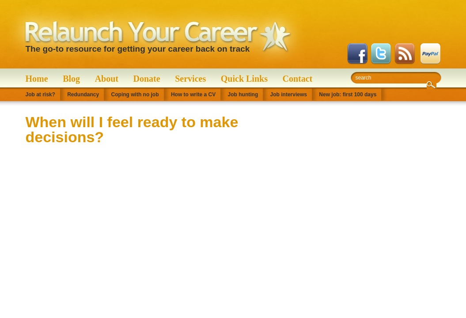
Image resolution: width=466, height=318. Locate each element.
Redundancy (83, 94)
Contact (298, 78)
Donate (146, 78)
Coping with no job (135, 94)
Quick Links (244, 78)
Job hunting (243, 94)
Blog (71, 78)
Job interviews (288, 94)
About (106, 78)
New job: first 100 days (347, 94)
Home (37, 78)
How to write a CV (193, 94)
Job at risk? (40, 94)
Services (190, 78)
